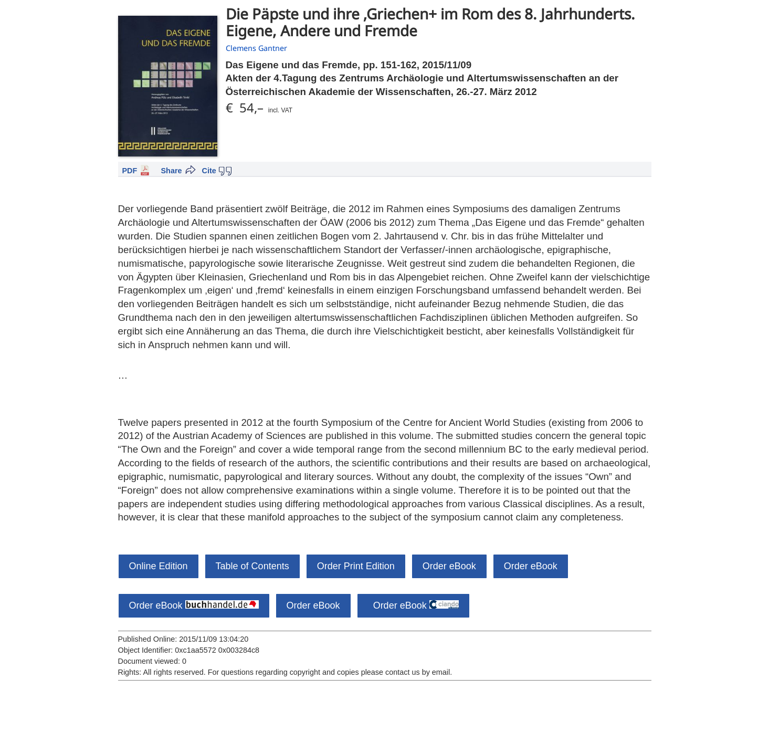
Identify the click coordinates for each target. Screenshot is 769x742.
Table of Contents (252, 566)
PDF (130, 170)
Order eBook (449, 566)
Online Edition (158, 566)
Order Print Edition (356, 566)
